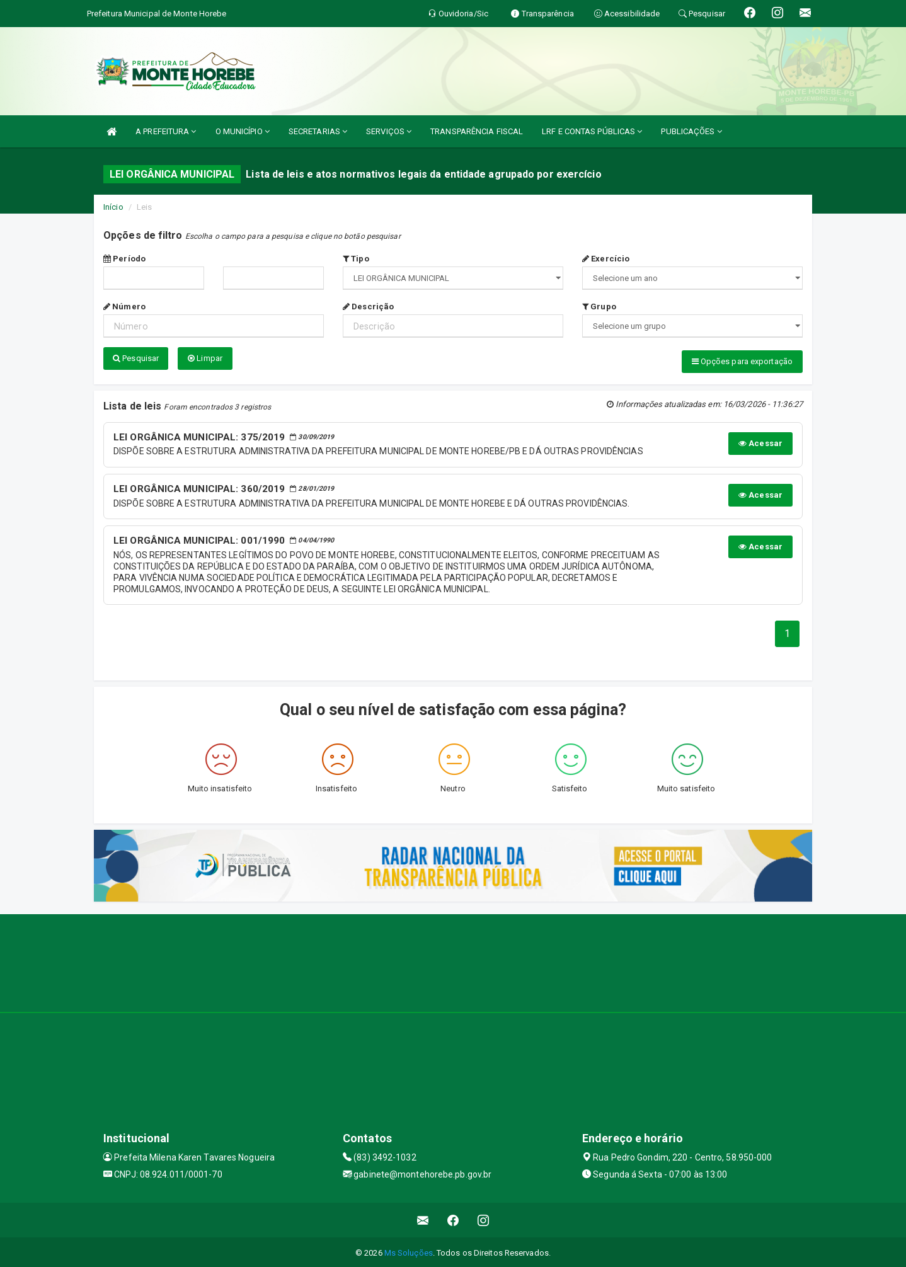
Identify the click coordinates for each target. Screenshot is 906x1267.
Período (124, 258)
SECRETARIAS (318, 131)
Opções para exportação (742, 361)
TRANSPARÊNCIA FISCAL (476, 131)
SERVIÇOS (388, 131)
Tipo (356, 258)
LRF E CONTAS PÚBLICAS (592, 131)
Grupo (599, 306)
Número (124, 306)
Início (113, 207)
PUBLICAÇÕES (691, 131)
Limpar (205, 358)
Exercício (605, 258)
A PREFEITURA (165, 131)
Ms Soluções (408, 1251)
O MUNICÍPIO (242, 131)
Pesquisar (136, 358)
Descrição (368, 306)
